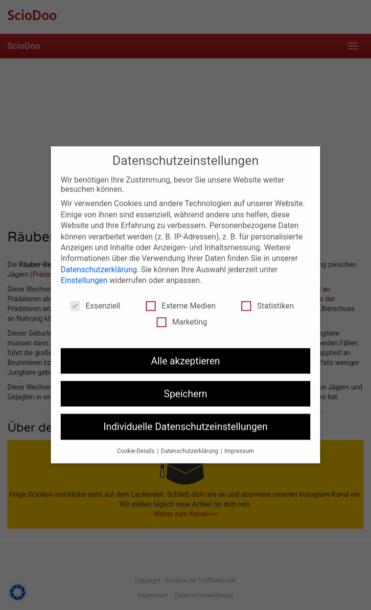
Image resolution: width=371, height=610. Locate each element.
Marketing (182, 316)
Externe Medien (180, 300)
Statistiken (267, 300)
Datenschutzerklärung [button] (190, 445)
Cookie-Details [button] (136, 445)
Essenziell (95, 300)
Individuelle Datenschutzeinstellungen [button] (185, 422)
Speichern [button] (186, 388)
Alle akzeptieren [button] (185, 356)
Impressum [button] (239, 445)
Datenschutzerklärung (99, 264)
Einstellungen (84, 275)
